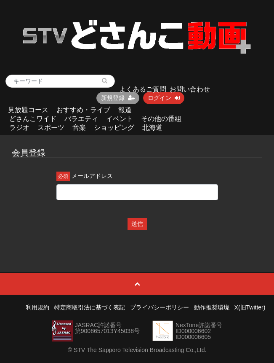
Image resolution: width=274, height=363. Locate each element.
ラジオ (19, 127)
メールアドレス (92, 175)
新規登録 (118, 97)
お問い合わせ (190, 89)
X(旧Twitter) (250, 307)
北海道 (152, 127)
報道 (125, 109)
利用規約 (37, 307)
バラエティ (81, 118)
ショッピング (114, 127)
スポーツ (50, 127)
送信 (137, 223)
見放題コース (28, 109)
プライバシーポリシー (159, 307)
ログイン (164, 97)
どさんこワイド (32, 118)
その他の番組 (161, 118)
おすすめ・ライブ (83, 109)
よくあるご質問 (142, 89)
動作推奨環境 (211, 307)
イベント (119, 118)
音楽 (79, 127)
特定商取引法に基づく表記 (89, 307)
